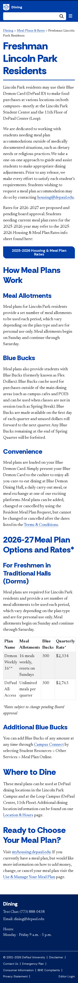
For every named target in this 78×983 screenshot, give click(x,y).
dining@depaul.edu (29, 919)
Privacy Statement (15, 976)
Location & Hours (18, 815)
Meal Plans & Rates (31, 30)
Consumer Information (18, 970)
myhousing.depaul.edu (31, 852)
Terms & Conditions (41, 525)
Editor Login (67, 976)
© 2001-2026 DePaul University (24, 957)
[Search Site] (34, 16)
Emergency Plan (33, 964)
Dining (6, 7)
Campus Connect (49, 745)
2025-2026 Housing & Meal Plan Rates (39, 252)
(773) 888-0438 (32, 912)
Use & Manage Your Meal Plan (29, 877)
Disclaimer (56, 957)
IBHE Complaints (49, 970)
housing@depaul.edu (55, 198)
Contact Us (10, 964)
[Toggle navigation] (70, 16)
